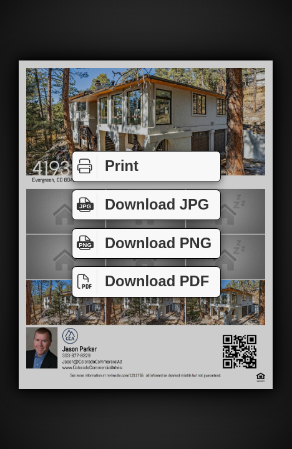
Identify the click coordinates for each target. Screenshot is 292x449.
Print (105, 166)
